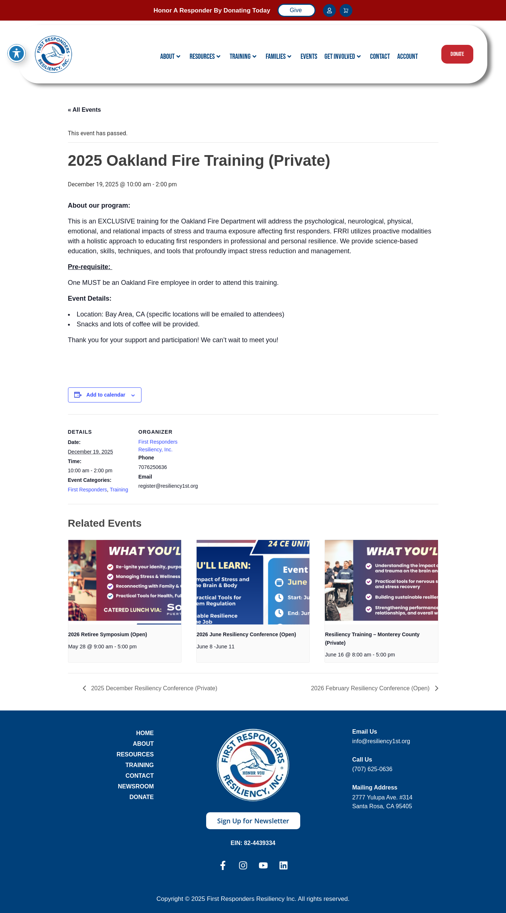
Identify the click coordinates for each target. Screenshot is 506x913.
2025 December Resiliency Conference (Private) (154, 688)
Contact (380, 56)
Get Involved (342, 56)
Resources (205, 56)
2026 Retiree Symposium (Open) (107, 634)
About (170, 56)
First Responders (87, 490)
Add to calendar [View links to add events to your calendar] (105, 395)
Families (278, 56)
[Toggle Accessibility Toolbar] (16, 35)
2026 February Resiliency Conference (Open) (371, 688)
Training (243, 56)
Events (309, 56)
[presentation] (124, 582)
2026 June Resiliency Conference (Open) (246, 634)
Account (407, 56)
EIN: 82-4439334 (253, 843)
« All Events (84, 110)
